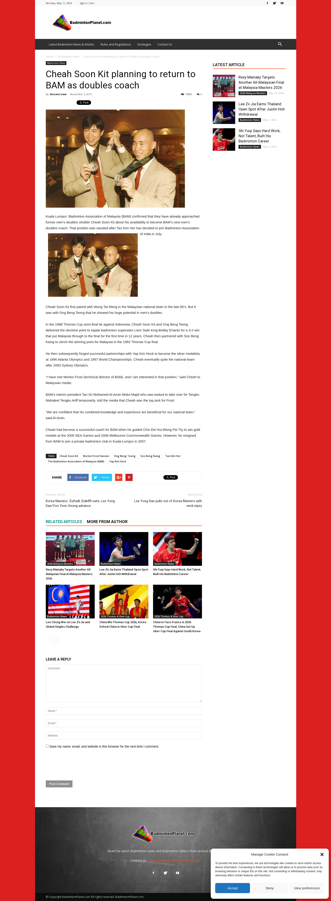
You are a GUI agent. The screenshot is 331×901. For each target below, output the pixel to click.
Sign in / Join (87, 3)
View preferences (307, 888)
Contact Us (165, 44)
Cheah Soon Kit (68, 456)
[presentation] (80, 764)
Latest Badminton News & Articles (71, 44)
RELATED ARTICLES (64, 521)
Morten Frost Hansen (96, 456)
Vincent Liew (58, 94)
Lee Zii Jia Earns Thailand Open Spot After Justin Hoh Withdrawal (262, 109)
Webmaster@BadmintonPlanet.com (174, 860)
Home (50, 56)
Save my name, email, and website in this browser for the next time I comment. (104, 746)
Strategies (144, 44)
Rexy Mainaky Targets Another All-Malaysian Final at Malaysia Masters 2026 (69, 574)
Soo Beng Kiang (150, 456)
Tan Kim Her (173, 456)
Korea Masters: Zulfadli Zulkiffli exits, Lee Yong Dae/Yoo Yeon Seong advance (80, 503)
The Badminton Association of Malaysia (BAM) (76, 461)
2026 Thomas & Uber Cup (115, 616)
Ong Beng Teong (125, 456)
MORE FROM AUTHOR (107, 521)
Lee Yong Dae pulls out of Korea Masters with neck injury (168, 503)
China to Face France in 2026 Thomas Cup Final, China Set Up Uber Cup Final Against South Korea (176, 626)
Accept (233, 888)
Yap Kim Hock (117, 461)
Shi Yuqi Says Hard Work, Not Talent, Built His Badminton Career (259, 135)
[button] (322, 854)
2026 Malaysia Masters (60, 563)
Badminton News (56, 63)
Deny (270, 888)
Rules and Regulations (116, 44)
